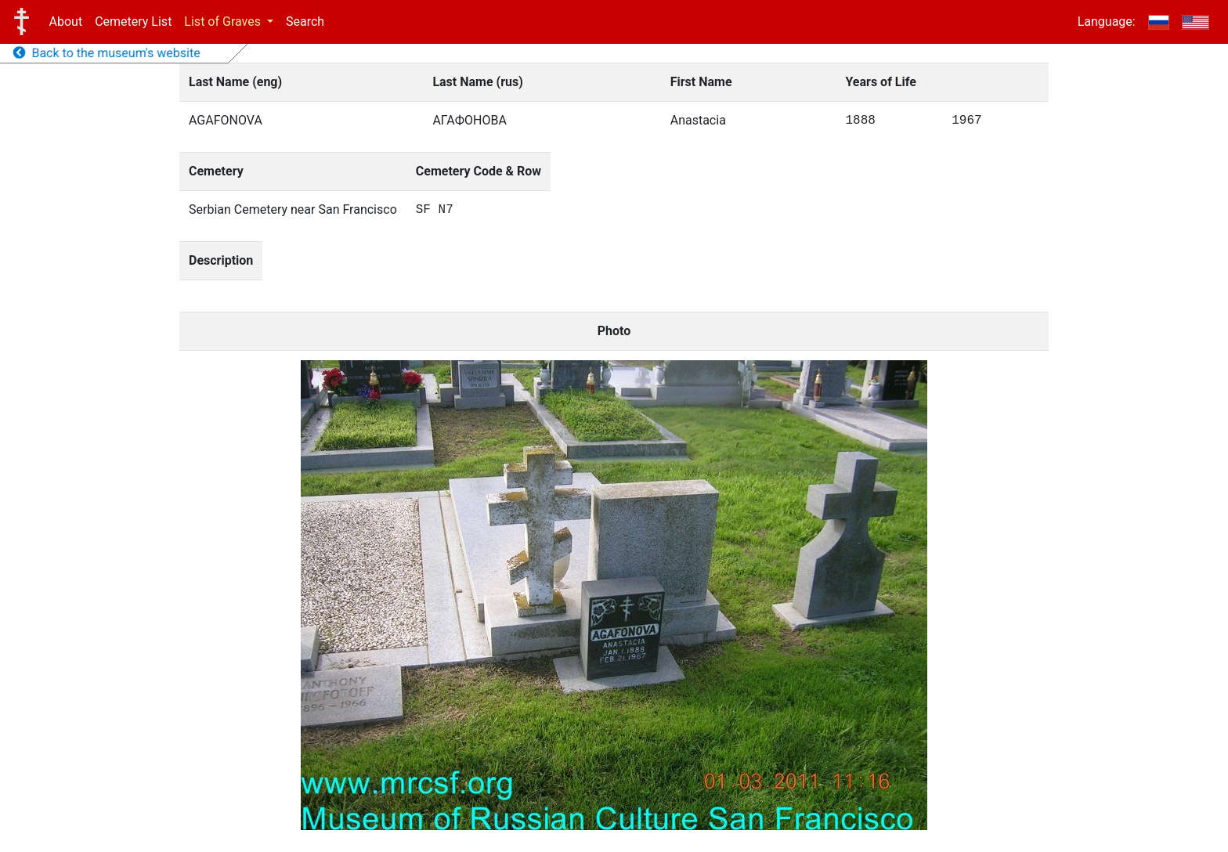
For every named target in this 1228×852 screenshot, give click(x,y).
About (66, 21)
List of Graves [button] (224, 21)
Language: (1107, 21)
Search (305, 21)
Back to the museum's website (106, 52)
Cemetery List (133, 21)
